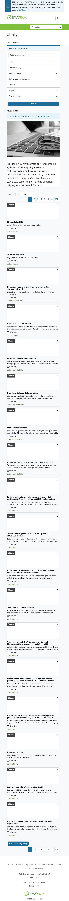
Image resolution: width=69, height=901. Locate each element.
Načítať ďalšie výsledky (18, 843)
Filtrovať (33, 104)
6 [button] (48, 199)
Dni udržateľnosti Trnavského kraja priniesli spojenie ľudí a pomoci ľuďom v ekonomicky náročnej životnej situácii (31, 716)
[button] (52, 199)
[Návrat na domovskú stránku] (34, 894)
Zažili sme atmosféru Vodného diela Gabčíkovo (26, 787)
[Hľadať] (60, 27)
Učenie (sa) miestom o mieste (19, 324)
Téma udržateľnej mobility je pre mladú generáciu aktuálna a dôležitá (28, 535)
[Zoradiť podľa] (25, 194)
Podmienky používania (34, 869)
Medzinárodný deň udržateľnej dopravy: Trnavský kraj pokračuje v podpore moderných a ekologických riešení (30, 680)
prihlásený (45, 116)
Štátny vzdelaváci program (19, 79)
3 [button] (37, 199)
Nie (37, 877)
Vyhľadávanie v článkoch (19, 48)
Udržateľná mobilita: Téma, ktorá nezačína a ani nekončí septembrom (30, 823)
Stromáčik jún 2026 (15, 222)
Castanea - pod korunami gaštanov (21, 358)
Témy (11, 62)
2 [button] (34, 199)
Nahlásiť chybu (34, 886)
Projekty (12, 90)
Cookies (58, 864)
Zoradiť (11, 194)
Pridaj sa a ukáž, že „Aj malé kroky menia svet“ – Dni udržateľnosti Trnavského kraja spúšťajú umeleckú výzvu (31, 498)
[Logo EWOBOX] (17, 17)
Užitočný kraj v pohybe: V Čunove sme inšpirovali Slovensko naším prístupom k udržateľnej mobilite (28, 643)
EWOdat (22, 10)
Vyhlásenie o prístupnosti (36, 864)
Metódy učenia (15, 73)
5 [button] (44, 199)
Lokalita (12, 84)
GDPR (50, 864)
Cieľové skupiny (15, 67)
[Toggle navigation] (10, 27)
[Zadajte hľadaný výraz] (33, 55)
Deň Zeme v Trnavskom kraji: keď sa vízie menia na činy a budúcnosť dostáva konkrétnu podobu (31, 572)
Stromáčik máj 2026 (15, 254)
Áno (31, 877)
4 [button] (41, 199)
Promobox (20, 864)
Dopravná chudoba (15, 752)
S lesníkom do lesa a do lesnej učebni (22, 393)
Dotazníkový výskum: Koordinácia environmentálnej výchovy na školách (29, 288)
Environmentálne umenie (18, 428)
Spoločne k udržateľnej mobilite (20, 607)
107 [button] (56, 199)
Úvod (9, 42)
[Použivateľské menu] (59, 18)
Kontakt (11, 864)
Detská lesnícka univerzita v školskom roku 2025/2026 (29, 462)
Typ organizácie (15, 96)
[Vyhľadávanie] (44, 27)
